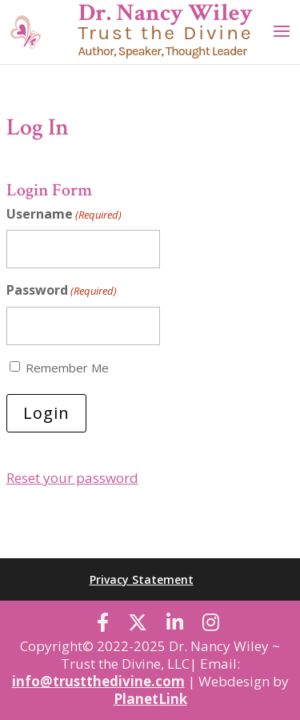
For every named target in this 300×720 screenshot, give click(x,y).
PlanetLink (150, 699)
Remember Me (67, 368)
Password (61, 290)
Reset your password (72, 478)
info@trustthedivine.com (98, 681)
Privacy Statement (142, 579)
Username (64, 214)
